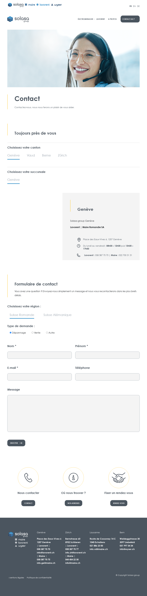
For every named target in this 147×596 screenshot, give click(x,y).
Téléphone (82, 367)
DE (138, 6)
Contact (28, 503)
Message (13, 389)
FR (130, 6)
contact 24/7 (128, 19)
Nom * (11, 346)
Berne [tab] (46, 155)
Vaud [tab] (31, 155)
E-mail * (12, 367)
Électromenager (85, 19)
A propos (112, 19)
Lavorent (100, 19)
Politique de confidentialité (39, 577)
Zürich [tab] (62, 155)
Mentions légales (16, 577)
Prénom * (81, 346)
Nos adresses (73, 503)
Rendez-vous (118, 503)
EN (134, 6)
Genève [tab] (13, 155)
